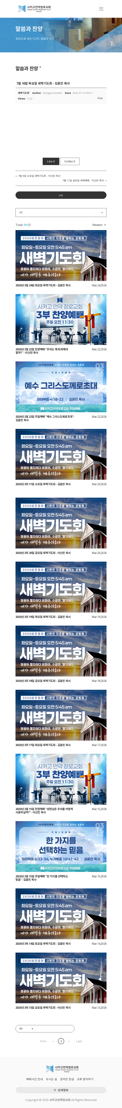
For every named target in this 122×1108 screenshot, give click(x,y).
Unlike (69, 161)
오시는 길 (51, 1079)
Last (79, 1041)
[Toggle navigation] (101, 8)
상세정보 (61, 1090)
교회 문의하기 (85, 1079)
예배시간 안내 (34, 1079)
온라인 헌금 (67, 1079)
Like (51, 161)
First (43, 1041)
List (61, 195)
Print (100, 98)
